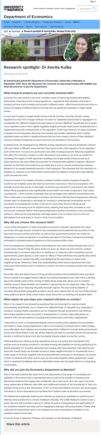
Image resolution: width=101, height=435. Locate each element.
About (28, 27)
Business (50, 8)
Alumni (57, 8)
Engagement (70, 8)
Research (42, 8)
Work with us (40, 27)
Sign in (93, 1)
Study (36, 8)
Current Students (31, 22)
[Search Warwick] (87, 8)
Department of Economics (28, 16)
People (7, 22)
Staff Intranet (56, 26)
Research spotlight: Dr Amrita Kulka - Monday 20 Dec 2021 (50, 31)
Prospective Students (52, 22)
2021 (6, 31)
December (16, 31)
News (62, 8)
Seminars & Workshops (13, 27)
